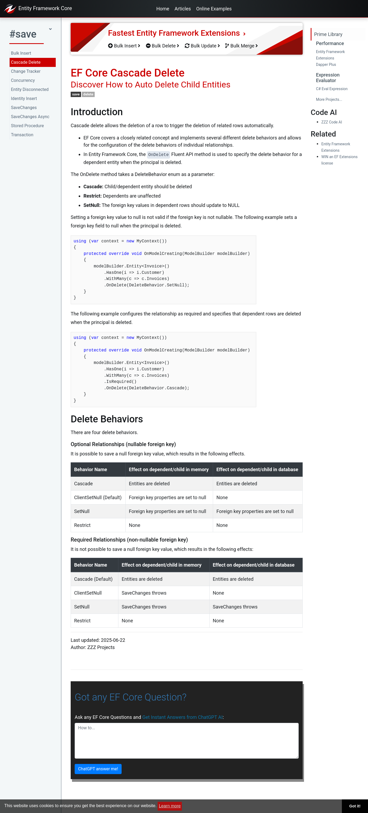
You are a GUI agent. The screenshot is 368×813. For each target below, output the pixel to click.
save (75, 94)
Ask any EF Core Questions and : (149, 717)
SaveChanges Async (30, 116)
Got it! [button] (355, 806)
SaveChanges (24, 107)
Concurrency (23, 80)
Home (162, 8)
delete (88, 94)
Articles (183, 8)
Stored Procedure (27, 125)
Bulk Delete (162, 46)
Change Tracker (26, 71)
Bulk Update (202, 46)
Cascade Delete (26, 62)
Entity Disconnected (30, 89)
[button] (30, 36)
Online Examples (214, 8)
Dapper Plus (326, 64)
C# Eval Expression (332, 89)
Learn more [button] (170, 806)
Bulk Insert (21, 53)
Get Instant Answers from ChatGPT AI (182, 717)
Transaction (22, 134)
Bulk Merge (241, 46)
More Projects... (329, 99)
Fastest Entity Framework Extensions (177, 33)
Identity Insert (24, 98)
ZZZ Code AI (331, 122)
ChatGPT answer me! (98, 768)
